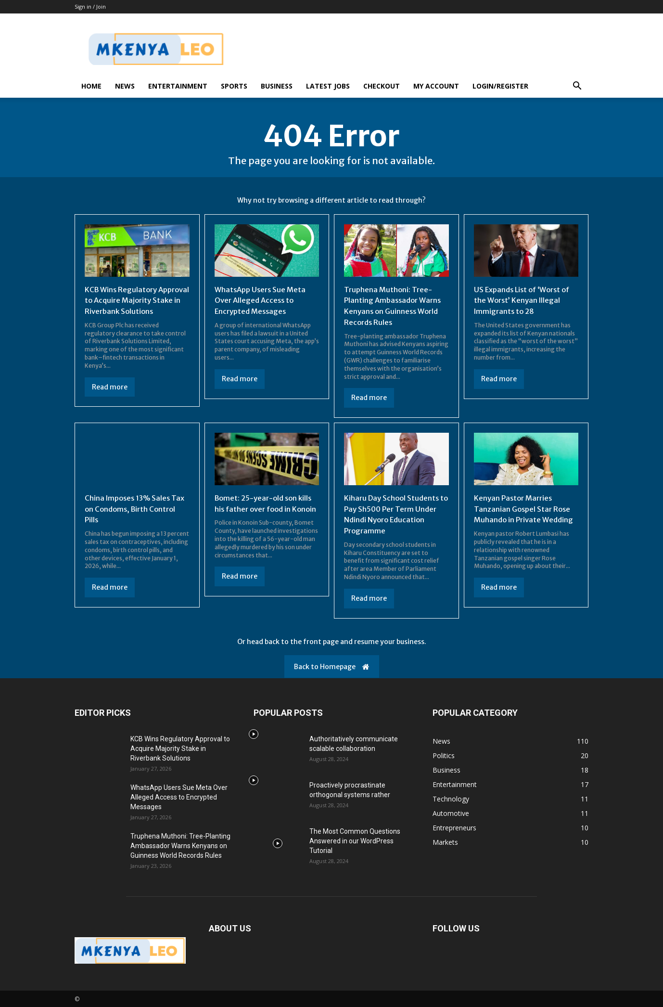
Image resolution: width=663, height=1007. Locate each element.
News (125, 85)
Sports (234, 85)
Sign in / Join (90, 6)
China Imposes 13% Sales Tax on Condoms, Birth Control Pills (130, 507)
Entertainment (177, 85)
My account (436, 85)
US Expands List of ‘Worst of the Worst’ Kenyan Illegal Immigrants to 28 (525, 300)
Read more (110, 397)
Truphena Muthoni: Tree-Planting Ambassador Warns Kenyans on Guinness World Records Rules (395, 305)
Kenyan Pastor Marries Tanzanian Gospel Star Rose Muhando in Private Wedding (526, 507)
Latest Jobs (328, 85)
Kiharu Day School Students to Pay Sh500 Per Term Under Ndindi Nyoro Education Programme (393, 513)
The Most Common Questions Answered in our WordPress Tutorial (354, 839)
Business (277, 85)
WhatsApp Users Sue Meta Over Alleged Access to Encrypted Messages (262, 300)
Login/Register (500, 85)
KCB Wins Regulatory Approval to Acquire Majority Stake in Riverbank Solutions (134, 305)
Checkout (381, 85)
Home (91, 85)
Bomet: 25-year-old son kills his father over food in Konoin (267, 507)
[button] (576, 86)
